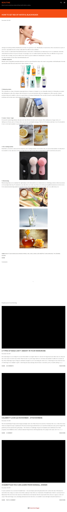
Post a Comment (10, 500)
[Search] (61, 2)
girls (31, 253)
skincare (50, 253)
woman (58, 253)
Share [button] (3, 257)
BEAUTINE (6, 2)
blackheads (19, 253)
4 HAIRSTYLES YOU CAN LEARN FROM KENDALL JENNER (24, 485)
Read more (62, 365)
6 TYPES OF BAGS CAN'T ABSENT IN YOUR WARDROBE (24, 351)
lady (38, 253)
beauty (8, 253)
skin (46, 253)
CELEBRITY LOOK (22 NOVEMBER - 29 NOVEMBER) (22, 418)
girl (28, 253)
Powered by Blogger (33, 508)
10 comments (10, 365)
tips (54, 253)
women (4, 255)
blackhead (13, 253)
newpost (42, 253)
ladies (35, 253)
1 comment (9, 433)
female (25, 253)
